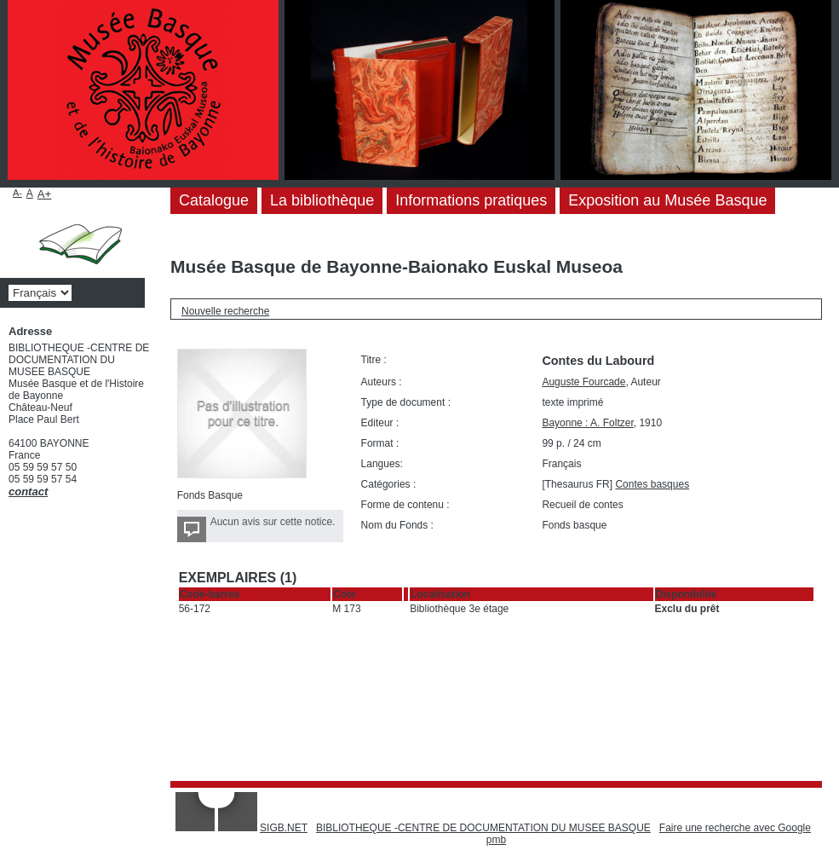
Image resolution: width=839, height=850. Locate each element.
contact (28, 491)
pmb (496, 840)
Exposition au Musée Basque (667, 200)
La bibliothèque (322, 200)
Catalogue (214, 200)
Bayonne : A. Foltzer (587, 423)
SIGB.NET (283, 828)
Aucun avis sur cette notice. (273, 522)
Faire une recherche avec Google (735, 828)
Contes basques (652, 484)
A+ (44, 194)
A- (17, 193)
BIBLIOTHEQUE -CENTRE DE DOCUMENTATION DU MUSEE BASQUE (483, 828)
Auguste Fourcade (583, 382)
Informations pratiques (471, 200)
